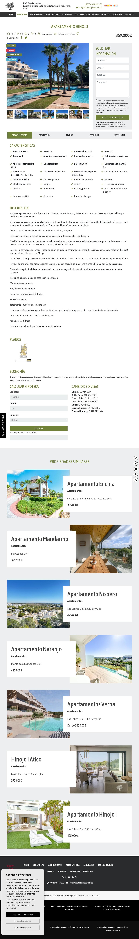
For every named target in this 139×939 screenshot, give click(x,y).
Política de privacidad (112, 105)
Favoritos (129, 14)
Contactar (117, 14)
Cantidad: (14, 392)
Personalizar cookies (23, 921)
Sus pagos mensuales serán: (23, 432)
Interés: (13, 403)
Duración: (14, 415)
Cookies (87, 895)
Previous (10, 76)
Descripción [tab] (44, 135)
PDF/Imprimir (119, 135)
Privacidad (78, 895)
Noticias (105, 14)
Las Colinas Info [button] (82, 14)
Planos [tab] (69, 135)
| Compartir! (13, 38)
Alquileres (67, 14)
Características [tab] (19, 135)
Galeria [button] (95, 14)
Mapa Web (96, 895)
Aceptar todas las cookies (22, 914)
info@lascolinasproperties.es (90, 7)
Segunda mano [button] (36, 14)
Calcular (39, 428)
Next (85, 76)
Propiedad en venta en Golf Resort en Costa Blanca (69, 927)
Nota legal (69, 895)
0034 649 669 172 (93, 4)
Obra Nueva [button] (22, 14)
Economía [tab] (94, 135)
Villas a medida (52, 14)
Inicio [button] (11, 14)
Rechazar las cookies (22, 927)
